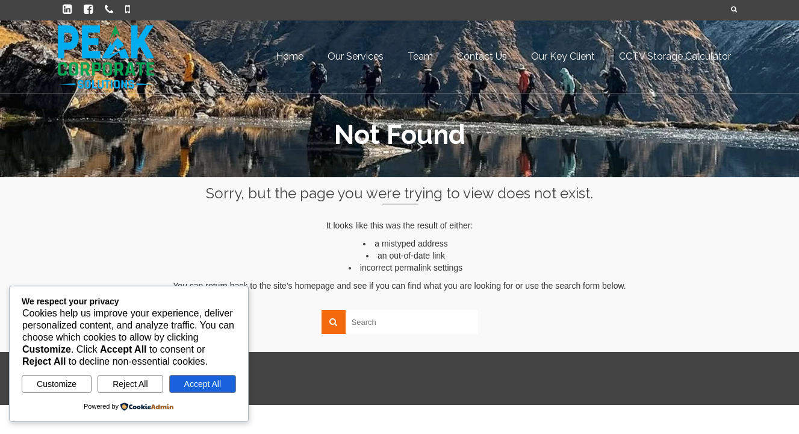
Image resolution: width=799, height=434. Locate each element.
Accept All (202, 384)
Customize (56, 384)
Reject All (130, 384)
